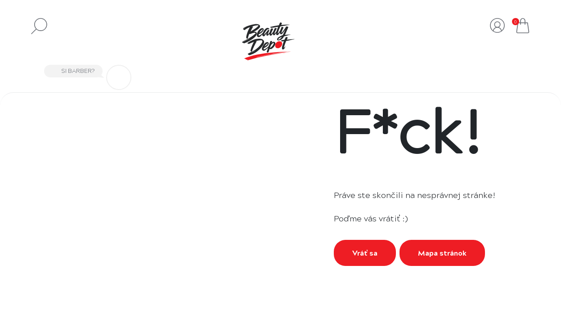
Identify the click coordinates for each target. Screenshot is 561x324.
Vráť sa (364, 252)
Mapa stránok (442, 252)
